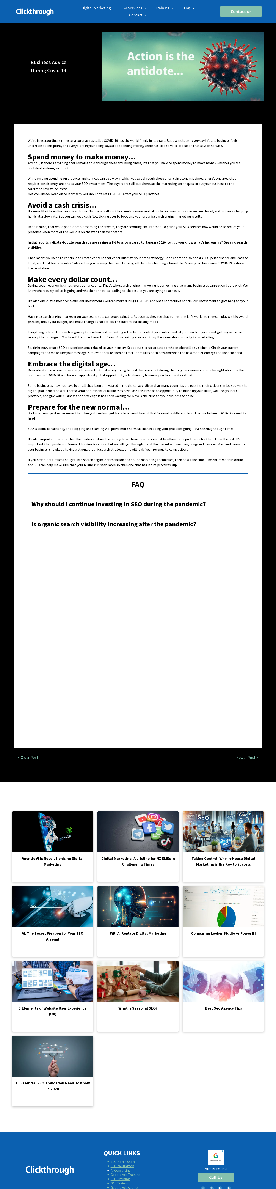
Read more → (24, 876)
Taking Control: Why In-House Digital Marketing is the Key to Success (223, 861)
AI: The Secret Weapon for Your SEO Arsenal (52, 936)
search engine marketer (58, 316)
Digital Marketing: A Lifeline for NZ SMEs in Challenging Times (138, 861)
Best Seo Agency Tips (223, 1008)
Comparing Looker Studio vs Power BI (223, 933)
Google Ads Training (125, 1174)
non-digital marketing (197, 337)
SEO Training (120, 1179)
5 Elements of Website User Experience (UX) (52, 1011)
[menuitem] (98, 8)
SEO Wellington (122, 1166)
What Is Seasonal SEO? (138, 1008)
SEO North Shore (123, 1161)
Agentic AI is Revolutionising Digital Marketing (52, 861)
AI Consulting (121, 1170)
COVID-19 (111, 140)
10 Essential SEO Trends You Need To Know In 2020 (52, 1085)
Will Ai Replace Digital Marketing (138, 933)
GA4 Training (120, 1183)
